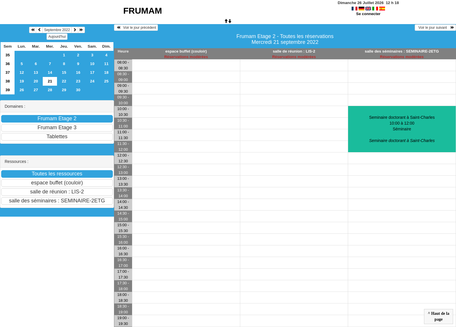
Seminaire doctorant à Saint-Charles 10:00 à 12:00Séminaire (402, 129)
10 (92, 64)
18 (106, 72)
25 (106, 81)
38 (8, 81)
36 (8, 64)
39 (8, 90)
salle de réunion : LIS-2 (294, 51)
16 (78, 72)
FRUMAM (142, 10)
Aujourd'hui (57, 37)
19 (21, 81)
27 (36, 90)
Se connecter (368, 14)
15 (64, 72)
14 (50, 72)
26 (21, 90)
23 (78, 81)
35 (8, 55)
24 (92, 81)
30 (78, 90)
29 (64, 90)
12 (21, 72)
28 (50, 90)
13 (36, 72)
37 (8, 72)
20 (36, 81)
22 (64, 81)
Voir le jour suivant (435, 28)
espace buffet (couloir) (186, 51)
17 (92, 72)
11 (106, 64)
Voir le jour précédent (136, 28)
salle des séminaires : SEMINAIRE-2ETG (402, 51)
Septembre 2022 (57, 30)
